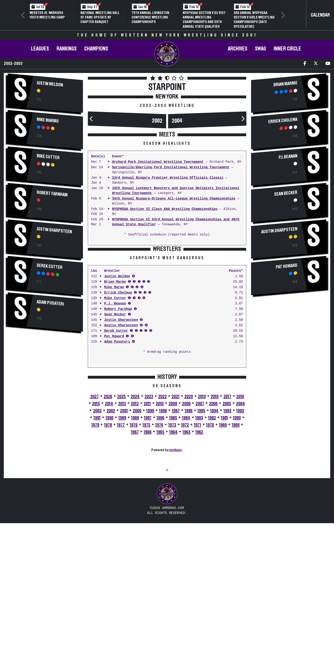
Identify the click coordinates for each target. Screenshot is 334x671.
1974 (159, 499)
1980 (237, 492)
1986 (160, 492)
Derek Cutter (49, 266)
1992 (240, 484)
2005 (227, 477)
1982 (212, 492)
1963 (186, 506)
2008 (186, 477)
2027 (94, 470)
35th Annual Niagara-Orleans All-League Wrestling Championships (174, 198)
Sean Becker (115, 388)
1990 (109, 492)
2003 (97, 484)
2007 (200, 477)
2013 (122, 477)
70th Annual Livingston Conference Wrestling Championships (150, 17)
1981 (224, 492)
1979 (95, 499)
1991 (97, 492)
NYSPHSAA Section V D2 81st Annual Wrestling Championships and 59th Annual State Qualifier (204, 19)
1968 (236, 499)
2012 (135, 477)
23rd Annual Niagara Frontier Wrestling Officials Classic (167, 178)
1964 (173, 506)
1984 (186, 492)
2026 (108, 470)
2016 (240, 470)
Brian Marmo (115, 356)
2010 (160, 477)
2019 (202, 470)
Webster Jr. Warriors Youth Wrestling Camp (47, 15)
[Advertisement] (45, 373)
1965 (160, 506)
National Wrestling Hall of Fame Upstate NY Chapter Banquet (100, 17)
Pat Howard (114, 410)
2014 (109, 477)
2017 (227, 470)
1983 (199, 492)
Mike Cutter (48, 157)
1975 (146, 499)
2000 (137, 484)
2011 (147, 477)
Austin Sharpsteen (121, 399)
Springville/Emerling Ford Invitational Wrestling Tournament (171, 167)
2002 (157, 121)
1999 (150, 484)
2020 (188, 470)
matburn (175, 524)
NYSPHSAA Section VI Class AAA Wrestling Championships (165, 209)
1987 (147, 492)
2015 (96, 477)
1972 (185, 499)
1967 (135, 506)
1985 (173, 492)
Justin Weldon (50, 84)
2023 (149, 470)
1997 (176, 484)
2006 (213, 477)
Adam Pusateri (50, 303)
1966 (147, 506)
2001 (124, 484)
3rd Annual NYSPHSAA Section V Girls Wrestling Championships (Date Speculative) (254, 19)
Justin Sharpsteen (54, 230)
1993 (227, 484)
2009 (173, 477)
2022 (162, 470)
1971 (197, 499)
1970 (210, 499)
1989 (122, 492)
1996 (188, 484)
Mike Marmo (48, 120)
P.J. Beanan (115, 377)
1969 (223, 499)
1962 (199, 506)
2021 (175, 470)
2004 (177, 121)
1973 (172, 499)
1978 (108, 499)
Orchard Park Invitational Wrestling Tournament (158, 162)
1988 (135, 492)
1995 (201, 484)
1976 (134, 499)
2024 (135, 470)
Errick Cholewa (118, 366)
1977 (121, 499)
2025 (121, 470)
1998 (163, 484)
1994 (214, 484)
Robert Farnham (52, 193)
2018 (214, 470)
